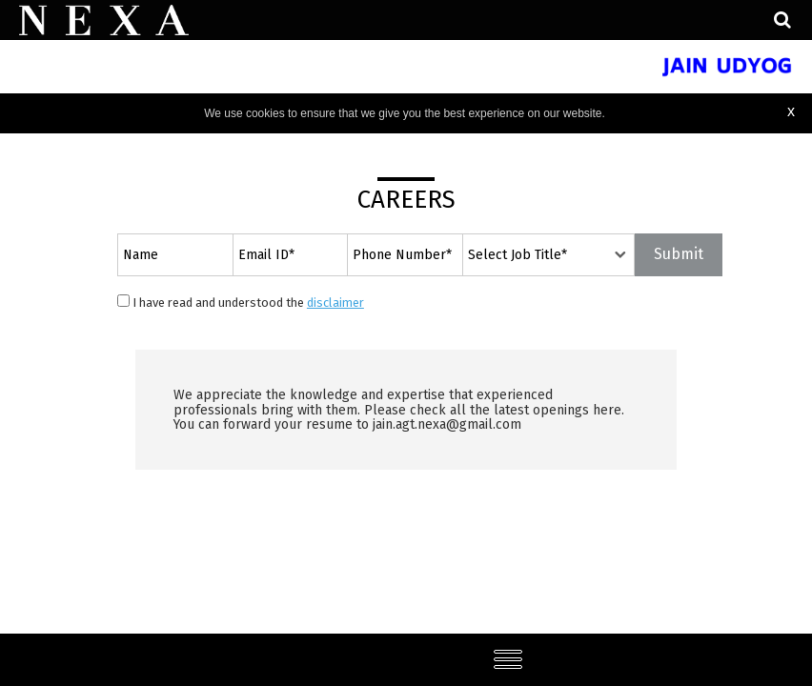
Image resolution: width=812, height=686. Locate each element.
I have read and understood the (240, 302)
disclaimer (335, 302)
